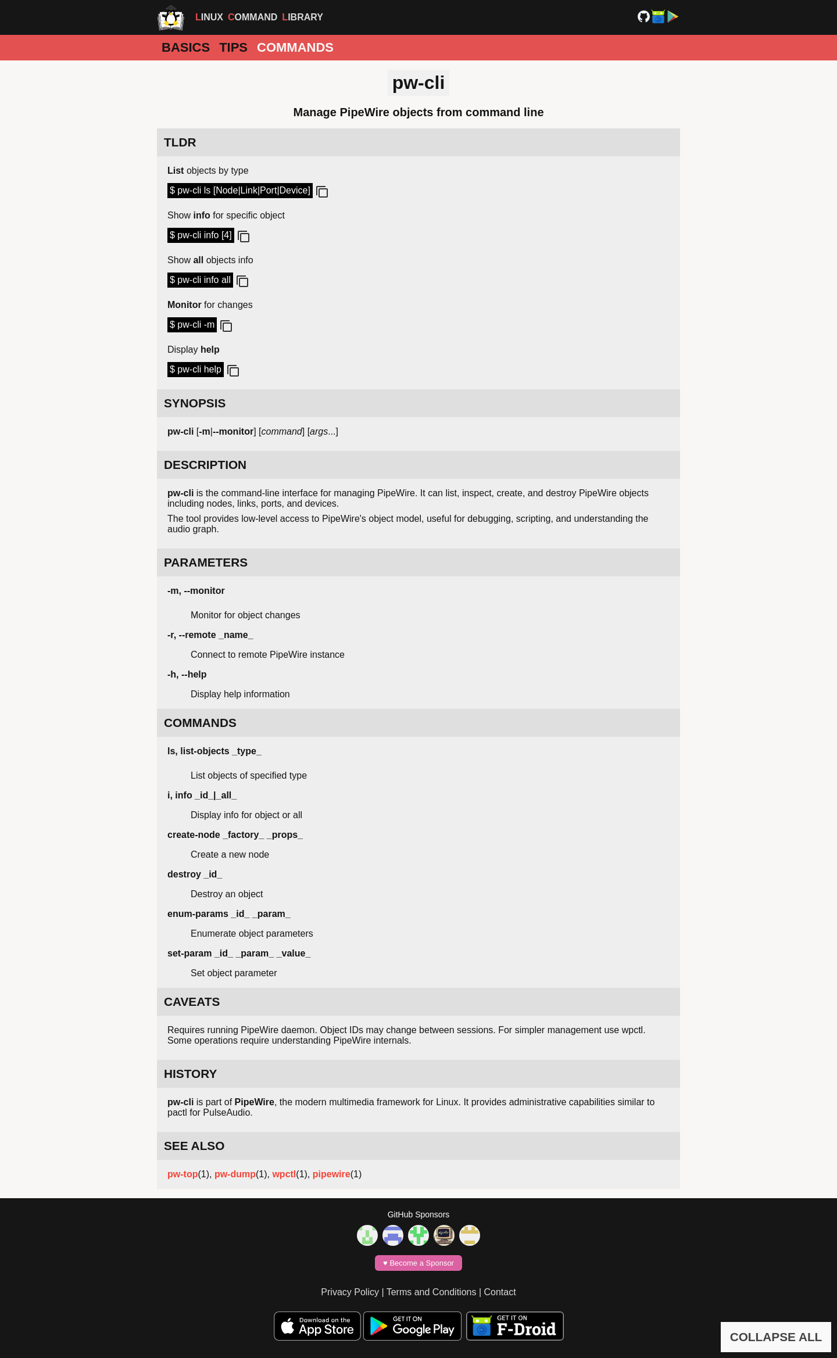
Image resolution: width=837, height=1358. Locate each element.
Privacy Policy (350, 1292)
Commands (295, 47)
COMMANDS (200, 722)
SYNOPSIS (195, 403)
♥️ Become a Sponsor (418, 1263)
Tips (233, 47)
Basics (186, 47)
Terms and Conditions (432, 1292)
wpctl (284, 1174)
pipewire (331, 1174)
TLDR (180, 142)
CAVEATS (192, 1001)
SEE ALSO (194, 1145)
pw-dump (235, 1174)
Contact (500, 1292)
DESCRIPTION (205, 464)
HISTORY (190, 1073)
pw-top (182, 1174)
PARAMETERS (206, 562)
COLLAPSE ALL (776, 1336)
